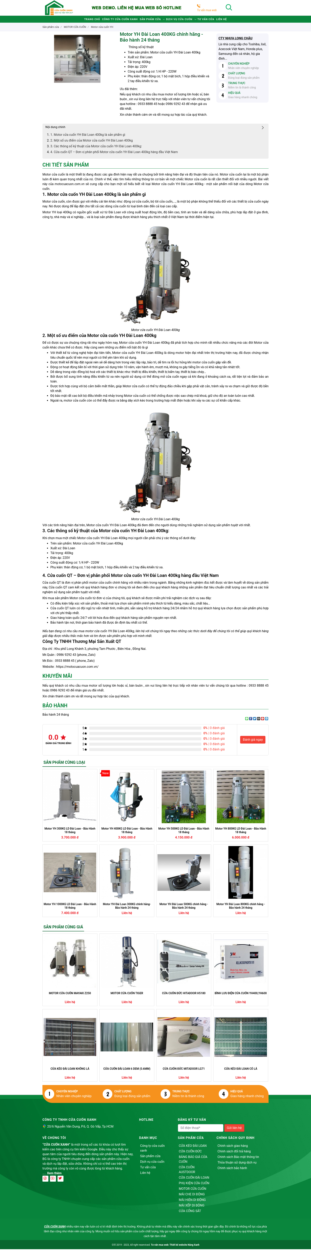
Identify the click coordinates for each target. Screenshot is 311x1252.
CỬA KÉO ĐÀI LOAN (193, 1148)
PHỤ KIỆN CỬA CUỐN (194, 1186)
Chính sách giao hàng (233, 1148)
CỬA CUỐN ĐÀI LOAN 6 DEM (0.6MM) (126, 1071)
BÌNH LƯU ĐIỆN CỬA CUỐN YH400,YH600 (241, 996)
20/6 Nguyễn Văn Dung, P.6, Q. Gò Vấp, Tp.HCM (80, 1129)
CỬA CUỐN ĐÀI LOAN (194, 1180)
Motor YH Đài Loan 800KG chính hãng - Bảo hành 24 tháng (240, 908)
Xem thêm (54, 1176)
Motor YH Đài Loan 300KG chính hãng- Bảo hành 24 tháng (127, 908)
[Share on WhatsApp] (247, 721)
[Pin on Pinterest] (263, 721)
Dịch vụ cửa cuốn (184, 20)
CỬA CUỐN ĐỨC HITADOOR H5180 (183, 996)
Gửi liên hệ (234, 1131)
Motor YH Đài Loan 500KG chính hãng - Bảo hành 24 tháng (183, 908)
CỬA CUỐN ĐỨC (190, 1154)
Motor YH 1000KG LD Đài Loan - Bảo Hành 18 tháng (70, 908)
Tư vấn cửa (218, 20)
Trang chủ (73, 20)
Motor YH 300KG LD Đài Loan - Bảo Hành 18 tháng (69, 833)
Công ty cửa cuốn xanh (109, 20)
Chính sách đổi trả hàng (234, 1154)
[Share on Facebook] (251, 721)
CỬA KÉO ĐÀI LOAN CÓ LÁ (240, 1071)
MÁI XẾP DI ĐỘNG (191, 1208)
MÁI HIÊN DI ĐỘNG (192, 1202)
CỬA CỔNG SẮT (190, 1214)
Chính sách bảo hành (232, 1171)
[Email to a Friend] (259, 721)
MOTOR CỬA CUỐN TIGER (127, 996)
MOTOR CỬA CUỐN (192, 1191)
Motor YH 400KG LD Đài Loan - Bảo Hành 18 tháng (126, 833)
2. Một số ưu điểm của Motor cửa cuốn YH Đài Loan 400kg (91, 143)
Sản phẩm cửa (147, 20)
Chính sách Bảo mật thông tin (238, 1160)
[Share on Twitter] (255, 721)
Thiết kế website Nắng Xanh (184, 1247)
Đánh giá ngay (253, 742)
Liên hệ (241, 20)
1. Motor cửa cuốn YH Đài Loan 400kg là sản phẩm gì (87, 137)
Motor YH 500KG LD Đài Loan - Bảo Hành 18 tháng (183, 833)
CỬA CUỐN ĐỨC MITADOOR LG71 (184, 1071)
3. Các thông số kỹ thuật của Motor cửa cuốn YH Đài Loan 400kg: (96, 149)
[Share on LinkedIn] (267, 721)
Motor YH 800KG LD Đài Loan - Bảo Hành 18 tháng (240, 833)
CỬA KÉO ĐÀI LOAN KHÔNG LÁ (70, 1071)
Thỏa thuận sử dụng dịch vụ (237, 1165)
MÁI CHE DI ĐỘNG (192, 1197)
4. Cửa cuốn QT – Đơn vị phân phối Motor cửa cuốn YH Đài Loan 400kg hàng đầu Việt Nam (114, 155)
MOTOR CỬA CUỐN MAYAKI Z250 (70, 996)
